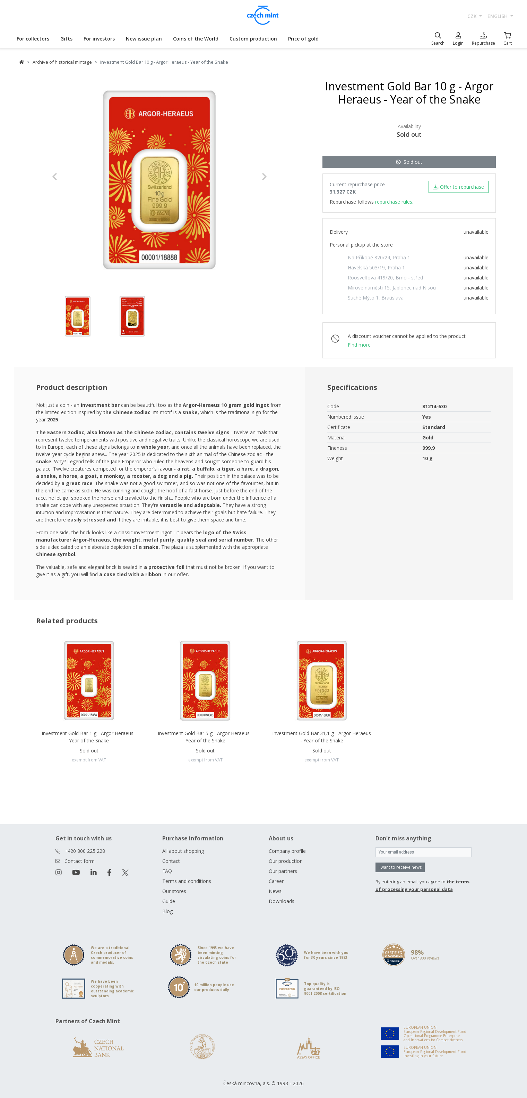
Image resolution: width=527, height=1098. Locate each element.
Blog (167, 911)
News (275, 891)
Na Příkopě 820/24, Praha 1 (379, 257)
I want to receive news (400, 867)
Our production (286, 861)
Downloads (281, 901)
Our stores (174, 891)
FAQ (167, 871)
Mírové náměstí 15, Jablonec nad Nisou (392, 287)
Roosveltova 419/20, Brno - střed (385, 277)
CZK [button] (472, 16)
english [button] (498, 16)
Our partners (283, 871)
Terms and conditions (186, 881)
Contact (171, 861)
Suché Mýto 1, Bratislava (376, 297)
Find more (359, 344)
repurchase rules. (394, 201)
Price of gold (303, 38)
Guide (168, 901)
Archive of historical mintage (62, 62)
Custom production (253, 38)
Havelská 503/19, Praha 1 (376, 267)
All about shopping (183, 851)
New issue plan (144, 38)
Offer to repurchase (458, 187)
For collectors (33, 38)
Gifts (66, 38)
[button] (68, 177)
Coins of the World (195, 38)
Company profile (287, 851)
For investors (99, 38)
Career (276, 881)
